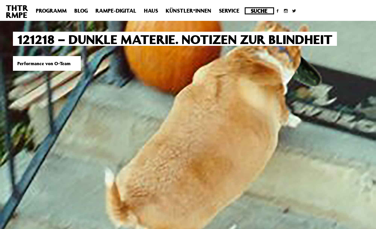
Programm (51, 10)
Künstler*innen (188, 10)
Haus (151, 10)
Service (229, 10)
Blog (81, 10)
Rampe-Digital (115, 10)
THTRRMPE (17, 11)
